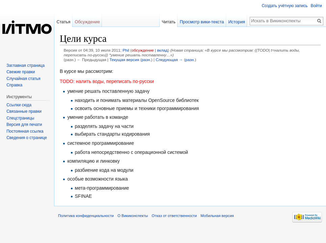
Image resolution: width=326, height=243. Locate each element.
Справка (14, 85)
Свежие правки (20, 72)
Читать (168, 21)
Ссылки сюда (18, 105)
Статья (63, 21)
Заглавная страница (25, 65)
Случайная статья (23, 78)
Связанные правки (24, 111)
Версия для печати (24, 124)
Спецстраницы (20, 118)
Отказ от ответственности (174, 216)
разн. (146, 59)
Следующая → (169, 59)
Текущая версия (124, 59)
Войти (316, 5)
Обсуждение (87, 21)
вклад (162, 50)
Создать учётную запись (284, 5)
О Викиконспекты (132, 216)
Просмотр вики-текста (202, 21)
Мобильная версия (217, 216)
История (236, 21)
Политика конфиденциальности (86, 216)
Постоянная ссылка (24, 131)
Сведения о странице (26, 137)
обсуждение (143, 50)
